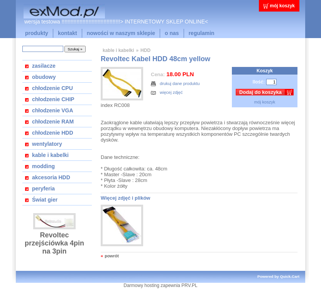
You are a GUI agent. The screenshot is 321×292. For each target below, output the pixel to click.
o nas (172, 33)
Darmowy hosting (141, 285)
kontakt (67, 33)
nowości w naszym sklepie (121, 33)
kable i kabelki (50, 155)
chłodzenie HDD (52, 133)
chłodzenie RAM (53, 121)
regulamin (202, 33)
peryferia (43, 188)
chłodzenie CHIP (53, 99)
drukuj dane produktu (175, 83)
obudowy (44, 77)
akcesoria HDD (51, 177)
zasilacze (44, 66)
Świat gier (44, 200)
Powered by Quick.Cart (278, 276)
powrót (112, 256)
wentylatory (47, 144)
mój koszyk (282, 5)
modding (43, 166)
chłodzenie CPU (52, 88)
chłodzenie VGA (52, 110)
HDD (145, 50)
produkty (36, 33)
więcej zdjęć (166, 92)
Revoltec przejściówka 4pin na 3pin (54, 243)
